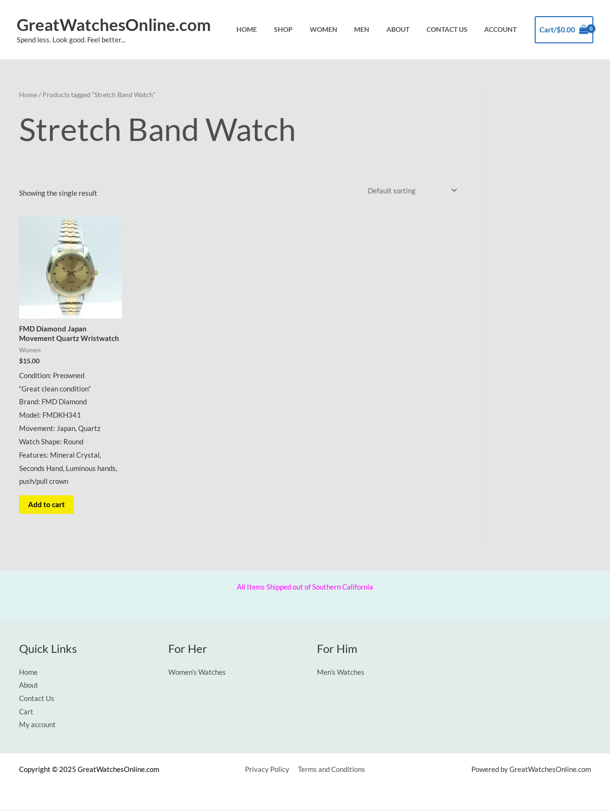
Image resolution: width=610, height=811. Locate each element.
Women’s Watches (197, 672)
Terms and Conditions (330, 770)
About (408, 29)
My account (37, 725)
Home (274, 29)
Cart (26, 712)
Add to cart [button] (47, 505)
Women (342, 29)
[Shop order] (410, 190)
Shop (306, 29)
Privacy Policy (267, 770)
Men (376, 29)
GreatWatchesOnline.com (114, 24)
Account (503, 29)
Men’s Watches (341, 672)
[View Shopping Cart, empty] (564, 29)
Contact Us (453, 29)
